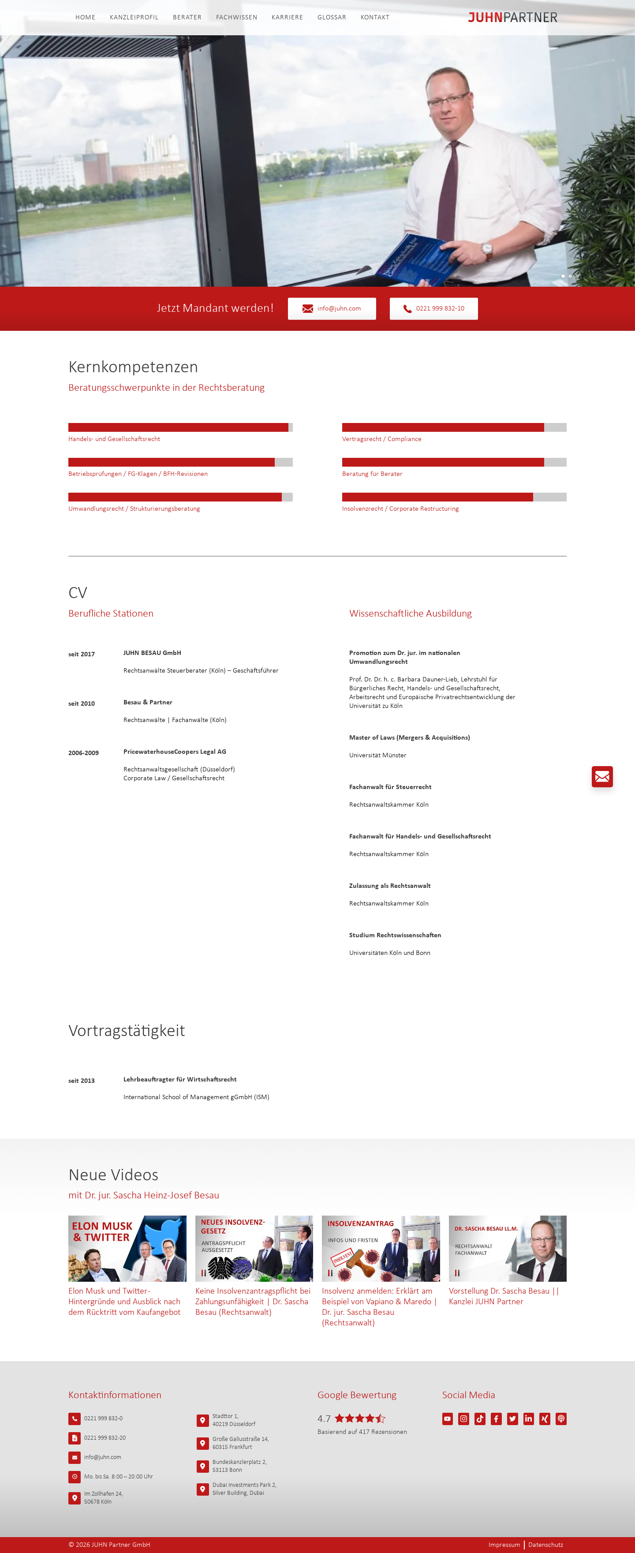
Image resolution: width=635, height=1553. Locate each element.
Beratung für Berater (372, 474)
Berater (187, 17)
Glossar (332, 17)
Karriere (287, 17)
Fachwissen (237, 17)
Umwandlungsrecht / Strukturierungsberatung (134, 509)
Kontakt (375, 17)
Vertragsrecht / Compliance (382, 439)
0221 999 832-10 (433, 308)
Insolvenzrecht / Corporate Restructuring (400, 509)
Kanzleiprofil (134, 17)
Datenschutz (545, 1545)
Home (85, 17)
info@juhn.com (332, 308)
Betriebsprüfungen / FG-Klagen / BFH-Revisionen (138, 474)
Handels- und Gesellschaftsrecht (114, 439)
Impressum (504, 1545)
